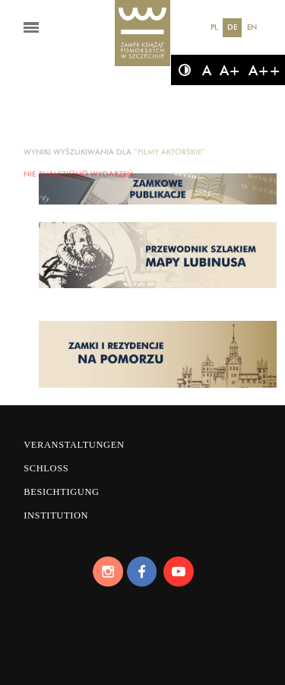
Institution (56, 515)
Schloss (46, 468)
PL (214, 27)
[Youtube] (178, 572)
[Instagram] (107, 572)
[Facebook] (143, 572)
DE (232, 27)
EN (252, 27)
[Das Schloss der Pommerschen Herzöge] (142, 34)
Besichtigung (61, 492)
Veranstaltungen (74, 444)
